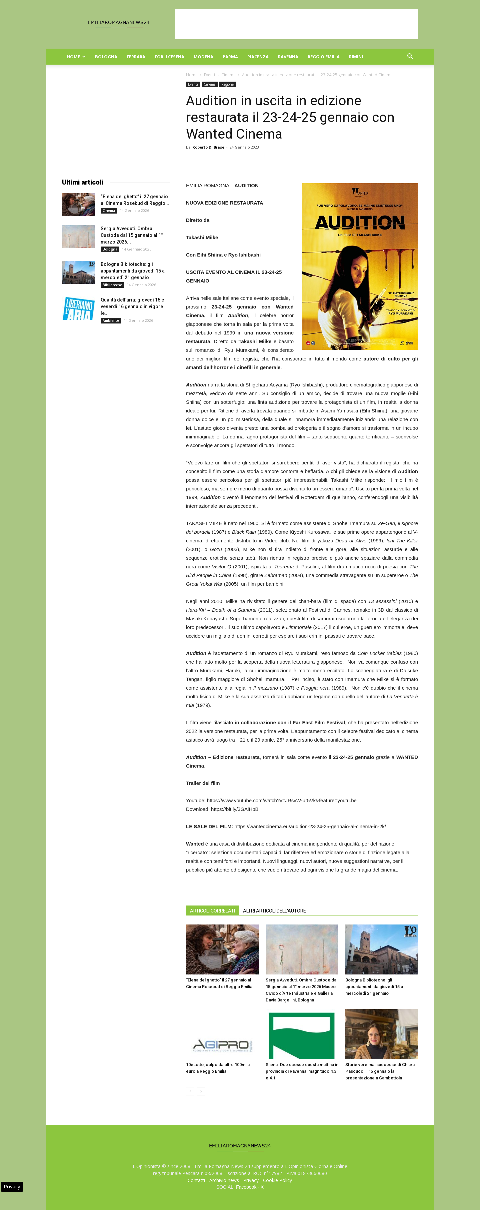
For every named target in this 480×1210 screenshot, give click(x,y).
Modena (203, 57)
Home (76, 57)
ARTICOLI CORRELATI (212, 910)
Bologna (106, 57)
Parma (230, 57)
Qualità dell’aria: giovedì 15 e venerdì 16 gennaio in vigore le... (132, 306)
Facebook (246, 1187)
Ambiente (111, 320)
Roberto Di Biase (208, 147)
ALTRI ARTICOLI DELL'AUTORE (274, 910)
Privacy (251, 1180)
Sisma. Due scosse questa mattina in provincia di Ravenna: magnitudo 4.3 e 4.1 (302, 1071)
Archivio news (224, 1180)
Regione (227, 84)
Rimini (356, 57)
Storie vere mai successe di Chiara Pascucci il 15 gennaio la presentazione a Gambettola (380, 1071)
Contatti (196, 1180)
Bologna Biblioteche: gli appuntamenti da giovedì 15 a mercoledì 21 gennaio (374, 986)
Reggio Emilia (324, 57)
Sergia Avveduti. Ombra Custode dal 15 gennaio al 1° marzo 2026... (132, 235)
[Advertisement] (296, 24)
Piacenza (258, 57)
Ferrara (136, 57)
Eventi (209, 75)
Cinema (228, 75)
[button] (410, 57)
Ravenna (288, 57)
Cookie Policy (277, 1180)
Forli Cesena (169, 57)
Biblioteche (112, 285)
